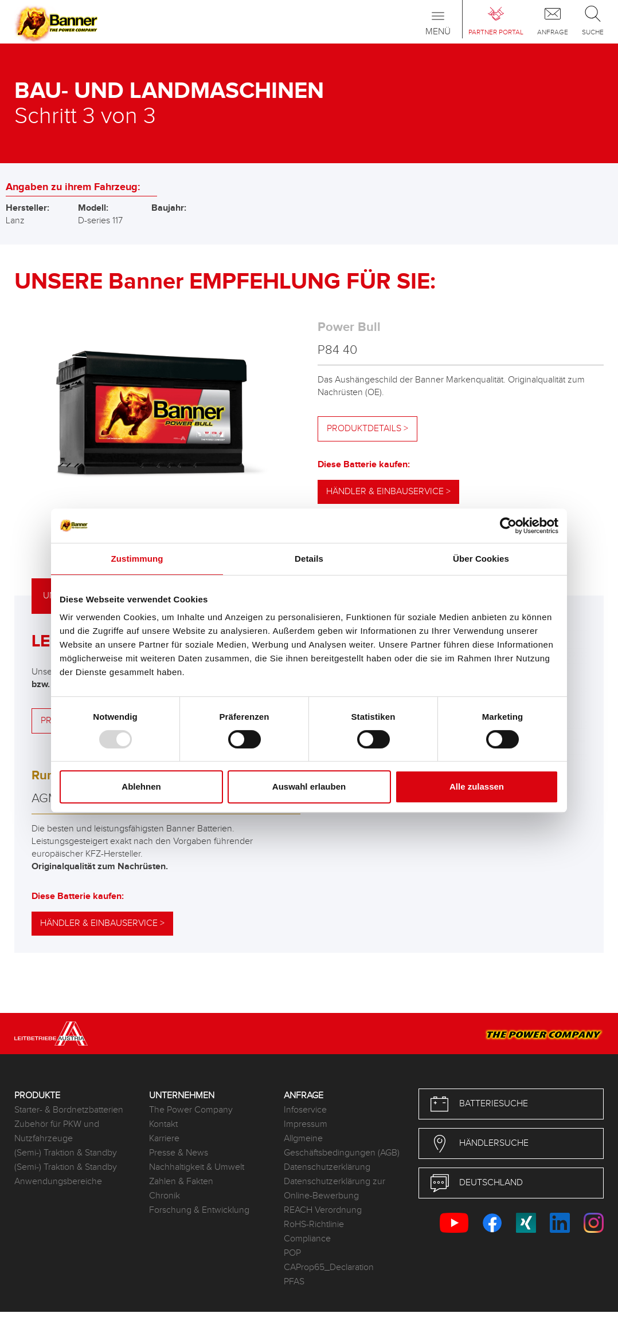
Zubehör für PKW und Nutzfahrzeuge (56, 1131)
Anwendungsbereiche (58, 1181)
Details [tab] (309, 558)
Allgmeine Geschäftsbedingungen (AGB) (342, 1145)
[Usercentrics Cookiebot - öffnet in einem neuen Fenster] (508, 525)
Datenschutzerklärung (327, 1167)
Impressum (305, 1124)
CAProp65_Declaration (329, 1267)
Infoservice (305, 1110)
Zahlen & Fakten (181, 1181)
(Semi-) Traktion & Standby (65, 1153)
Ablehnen (141, 786)
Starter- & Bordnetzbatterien (68, 1110)
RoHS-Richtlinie (314, 1224)
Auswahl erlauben (309, 786)
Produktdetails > (367, 428)
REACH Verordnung (323, 1210)
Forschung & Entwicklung (199, 1210)
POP (292, 1253)
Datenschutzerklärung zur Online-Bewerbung (334, 1188)
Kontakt (163, 1124)
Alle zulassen (476, 786)
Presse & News (178, 1153)
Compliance (307, 1238)
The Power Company (191, 1110)
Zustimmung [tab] (137, 558)
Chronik (164, 1195)
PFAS (294, 1281)
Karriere (164, 1138)
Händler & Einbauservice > (388, 491)
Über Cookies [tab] (481, 558)
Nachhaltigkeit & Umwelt (196, 1167)
